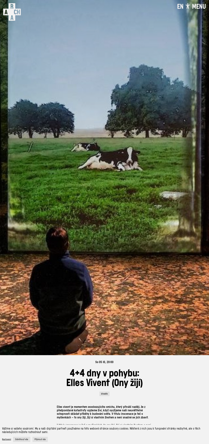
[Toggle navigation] (199, 6)
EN (180, 6)
